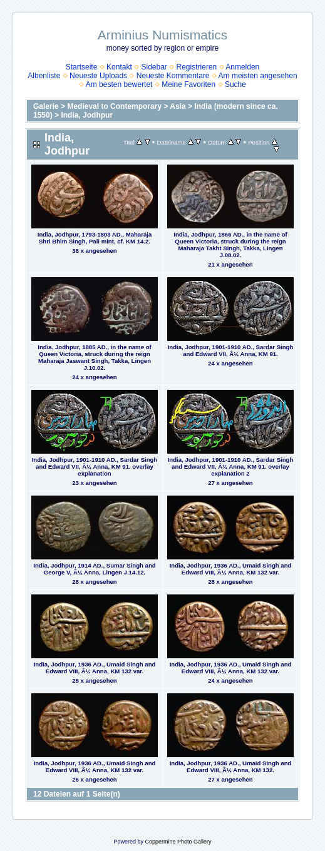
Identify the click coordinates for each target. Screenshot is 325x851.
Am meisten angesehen (258, 75)
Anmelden (242, 67)
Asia (177, 106)
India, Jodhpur (87, 115)
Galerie (46, 106)
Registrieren (197, 67)
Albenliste (44, 75)
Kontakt (119, 67)
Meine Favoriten (188, 84)
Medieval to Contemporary (114, 106)
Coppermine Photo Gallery (178, 841)
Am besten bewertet (119, 84)
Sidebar (154, 67)
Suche (235, 84)
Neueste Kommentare (173, 75)
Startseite (82, 67)
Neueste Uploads (98, 75)
